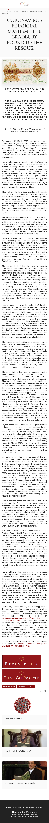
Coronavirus (22, 686)
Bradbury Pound (9, 686)
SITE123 (23, 817)
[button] (3, 3)
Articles (10, 10)
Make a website (32, 817)
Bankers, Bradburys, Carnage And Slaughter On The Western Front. (24, 645)
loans (31, 686)
